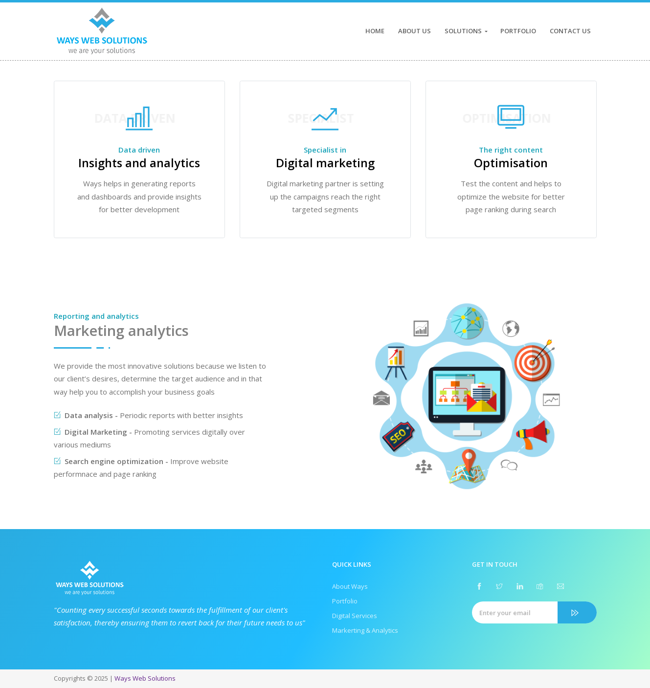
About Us (414, 30)
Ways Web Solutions (145, 678)
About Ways (350, 586)
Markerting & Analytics (365, 630)
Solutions (463, 30)
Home (374, 30)
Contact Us (570, 30)
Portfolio (518, 30)
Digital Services (354, 615)
